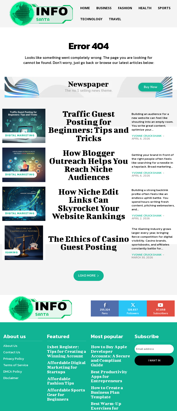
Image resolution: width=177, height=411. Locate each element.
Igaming (10, 254)
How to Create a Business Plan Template (110, 375)
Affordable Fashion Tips (63, 371)
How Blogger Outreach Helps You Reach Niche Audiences (88, 165)
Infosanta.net (83, 405)
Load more (88, 275)
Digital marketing (17, 137)
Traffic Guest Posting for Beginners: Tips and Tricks (88, 126)
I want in (154, 358)
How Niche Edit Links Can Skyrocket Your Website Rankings (88, 204)
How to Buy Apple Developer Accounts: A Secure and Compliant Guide (109, 351)
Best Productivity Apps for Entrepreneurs (110, 365)
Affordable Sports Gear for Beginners (66, 381)
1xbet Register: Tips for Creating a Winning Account (66, 349)
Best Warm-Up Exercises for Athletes (109, 385)
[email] (154, 348)
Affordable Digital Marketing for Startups (66, 361)
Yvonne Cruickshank (147, 136)
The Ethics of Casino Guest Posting (88, 243)
